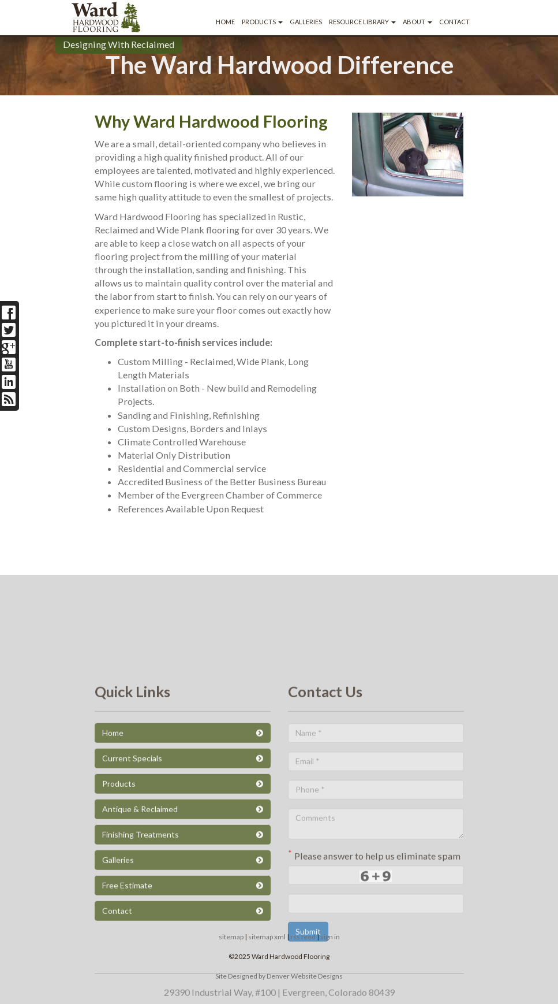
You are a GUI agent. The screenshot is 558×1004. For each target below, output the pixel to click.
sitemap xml (267, 936)
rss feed (303, 936)
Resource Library (362, 21)
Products (262, 21)
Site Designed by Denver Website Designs (279, 976)
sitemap (231, 936)
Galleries (306, 21)
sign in (330, 936)
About (417, 21)
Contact (454, 21)
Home (225, 21)
